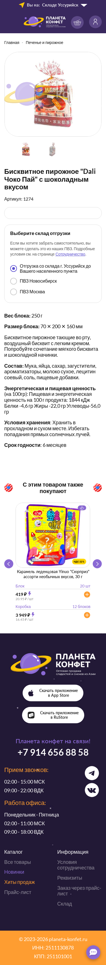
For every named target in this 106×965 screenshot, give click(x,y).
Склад (64, 903)
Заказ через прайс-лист (79, 891)
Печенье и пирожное (44, 42)
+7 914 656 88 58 (53, 752)
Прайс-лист (17, 892)
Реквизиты (69, 878)
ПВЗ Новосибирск (33, 281)
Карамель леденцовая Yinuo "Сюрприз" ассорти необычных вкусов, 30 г (53, 574)
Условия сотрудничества (76, 865)
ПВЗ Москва (27, 292)
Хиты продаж (19, 882)
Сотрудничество (70, 254)
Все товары (17, 862)
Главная (11, 42)
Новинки (14, 872)
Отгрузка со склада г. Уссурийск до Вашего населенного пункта (50, 268)
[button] (97, 563)
